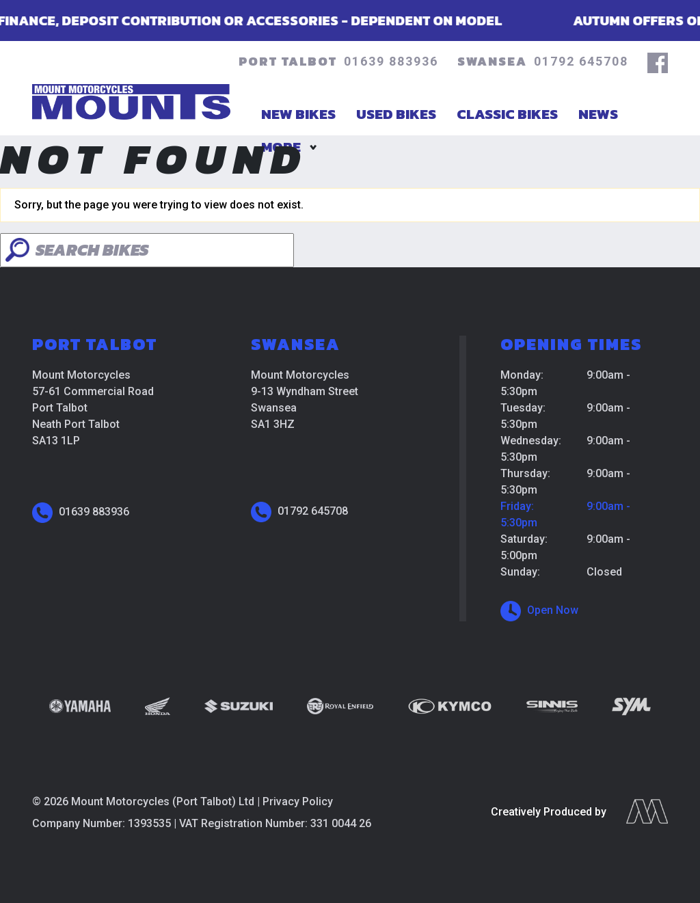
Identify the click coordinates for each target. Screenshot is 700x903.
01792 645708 (581, 61)
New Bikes (298, 113)
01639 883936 (391, 61)
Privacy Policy (297, 801)
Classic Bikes (507, 113)
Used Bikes (396, 113)
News (598, 113)
